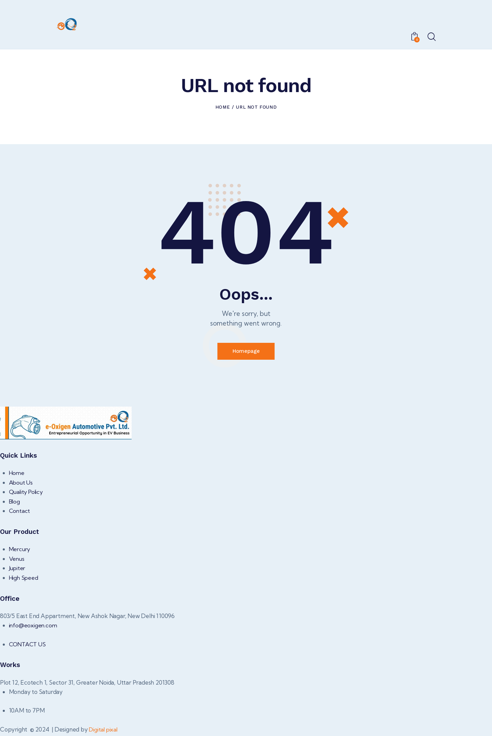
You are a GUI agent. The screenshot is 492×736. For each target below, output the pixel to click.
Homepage (246, 352)
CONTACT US (28, 645)
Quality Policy (27, 493)
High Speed (24, 579)
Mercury (20, 550)
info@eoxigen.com (33, 626)
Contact (20, 512)
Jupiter (17, 569)
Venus (17, 560)
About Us (21, 483)
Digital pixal (104, 730)
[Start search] (431, 37)
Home (222, 107)
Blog (15, 502)
